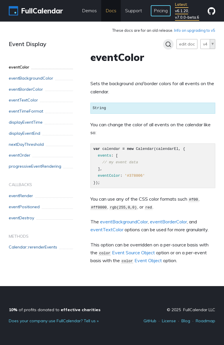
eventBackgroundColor (124, 222)
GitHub (150, 320)
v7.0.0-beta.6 (187, 17)
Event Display (27, 44)
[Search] (168, 44)
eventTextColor (106, 229)
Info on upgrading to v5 (194, 30)
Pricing (161, 10)
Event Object (148, 260)
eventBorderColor (168, 222)
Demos (89, 10)
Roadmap (205, 320)
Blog (185, 320)
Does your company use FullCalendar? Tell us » (54, 320)
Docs (111, 10)
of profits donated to (55, 309)
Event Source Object (133, 252)
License (169, 320)
